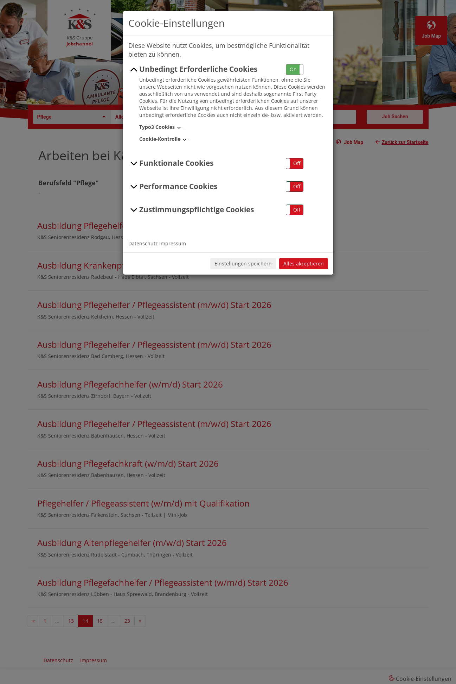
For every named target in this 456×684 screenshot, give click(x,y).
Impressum (172, 243)
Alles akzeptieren (303, 263)
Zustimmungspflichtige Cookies (191, 210)
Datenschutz (143, 243)
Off (296, 163)
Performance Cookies (173, 186)
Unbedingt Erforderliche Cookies (193, 69)
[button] (294, 69)
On (293, 69)
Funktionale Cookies (171, 163)
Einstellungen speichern (243, 263)
